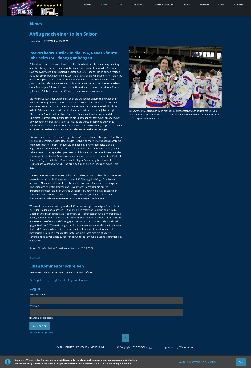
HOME (87, 4)
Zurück (36, 257)
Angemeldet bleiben (42, 317)
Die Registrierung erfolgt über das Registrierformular (58, 280)
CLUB (221, 4)
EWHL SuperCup (164, 4)
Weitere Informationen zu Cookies (198, 361)
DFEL (120, 4)
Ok (241, 361)
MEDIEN (204, 4)
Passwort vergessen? (41, 332)
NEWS (104, 4)
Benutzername (37, 294)
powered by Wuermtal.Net (180, 347)
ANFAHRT (239, 4)
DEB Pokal (138, 4)
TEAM (187, 4)
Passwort (34, 305)
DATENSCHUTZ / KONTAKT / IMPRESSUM (80, 347)
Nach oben (125, 338)
